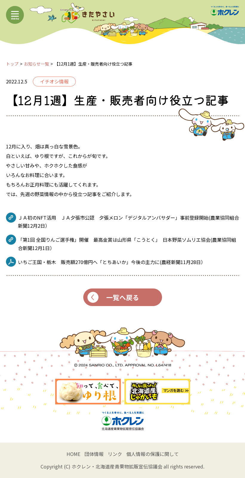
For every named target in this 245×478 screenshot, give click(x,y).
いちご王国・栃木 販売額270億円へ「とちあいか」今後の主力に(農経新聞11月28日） (112, 262)
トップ (12, 64)
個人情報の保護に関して (152, 453)
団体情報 (94, 453)
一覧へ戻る (113, 297)
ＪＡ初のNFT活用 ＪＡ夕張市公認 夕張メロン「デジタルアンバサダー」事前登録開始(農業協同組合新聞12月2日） (128, 221)
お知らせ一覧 (36, 64)
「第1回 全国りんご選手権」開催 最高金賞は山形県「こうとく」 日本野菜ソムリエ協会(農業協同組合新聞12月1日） (127, 243)
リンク (115, 453)
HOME (73, 453)
